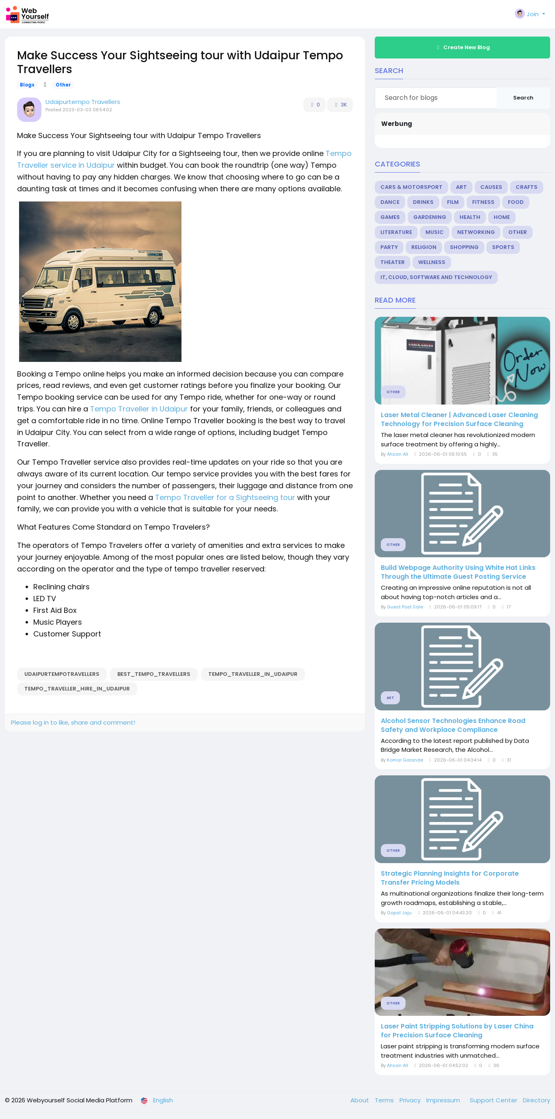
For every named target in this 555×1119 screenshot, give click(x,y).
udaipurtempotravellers (61, 674)
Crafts (527, 187)
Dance (390, 202)
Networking (476, 232)
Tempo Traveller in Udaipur (139, 409)
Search (523, 98)
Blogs (27, 85)
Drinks (423, 202)
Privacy (411, 1100)
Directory (536, 1100)
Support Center (494, 1100)
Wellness (431, 262)
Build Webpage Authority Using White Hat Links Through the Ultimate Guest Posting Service (458, 572)
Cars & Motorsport (411, 187)
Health (470, 217)
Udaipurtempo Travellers (82, 101)
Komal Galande (405, 760)
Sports (503, 247)
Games (390, 217)
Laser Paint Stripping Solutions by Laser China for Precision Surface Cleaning (457, 1031)
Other (63, 85)
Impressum (444, 1100)
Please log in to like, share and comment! (73, 722)
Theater (392, 262)
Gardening (429, 217)
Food (516, 202)
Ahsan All (397, 454)
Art (461, 187)
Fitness (483, 202)
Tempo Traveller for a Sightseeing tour (225, 497)
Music (434, 232)
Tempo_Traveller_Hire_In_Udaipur (77, 689)
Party (389, 247)
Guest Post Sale (405, 607)
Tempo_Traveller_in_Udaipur (253, 674)
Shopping (464, 247)
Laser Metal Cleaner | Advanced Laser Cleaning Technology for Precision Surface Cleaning (459, 420)
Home (502, 217)
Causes (491, 187)
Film (453, 202)
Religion (423, 247)
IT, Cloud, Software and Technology (436, 277)
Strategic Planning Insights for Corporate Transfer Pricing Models (450, 878)
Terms (385, 1100)
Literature (396, 232)
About (360, 1100)
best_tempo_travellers (153, 674)
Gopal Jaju (399, 912)
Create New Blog (462, 47)
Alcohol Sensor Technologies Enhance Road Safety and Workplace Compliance (453, 725)
